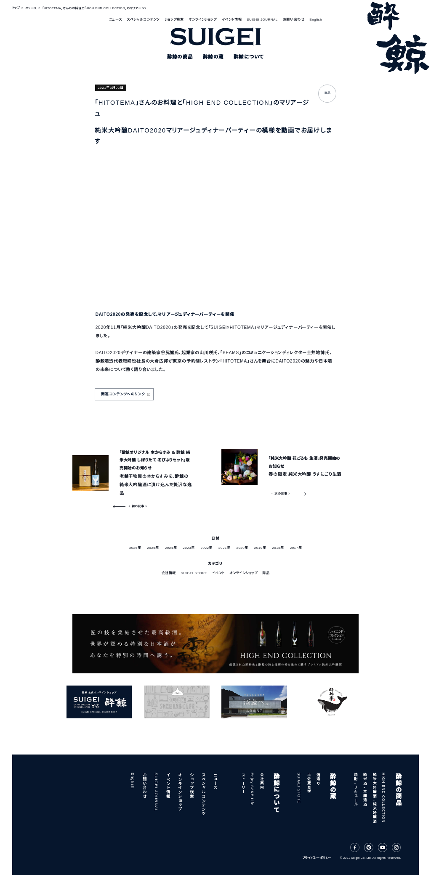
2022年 (207, 548)
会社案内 (261, 781)
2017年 (296, 548)
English (315, 19)
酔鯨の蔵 (332, 786)
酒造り (318, 779)
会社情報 (169, 573)
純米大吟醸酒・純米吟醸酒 (374, 798)
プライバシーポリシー (317, 858)
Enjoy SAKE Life (252, 789)
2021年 (224, 548)
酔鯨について (276, 792)
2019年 (260, 548)
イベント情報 (232, 19)
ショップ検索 (174, 19)
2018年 (278, 548)
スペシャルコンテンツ (143, 19)
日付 (215, 538)
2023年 (188, 548)
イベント (218, 573)
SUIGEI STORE (194, 573)
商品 (265, 573)
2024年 (171, 548)
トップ (16, 8)
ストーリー (243, 783)
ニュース (115, 19)
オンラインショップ (202, 19)
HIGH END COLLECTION (383, 798)
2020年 (242, 548)
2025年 (153, 548)
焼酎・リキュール (355, 789)
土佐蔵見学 (308, 783)
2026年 (135, 548)
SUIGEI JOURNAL (262, 19)
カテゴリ (215, 563)
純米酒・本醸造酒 (364, 789)
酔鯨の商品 (397, 789)
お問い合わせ (293, 19)
